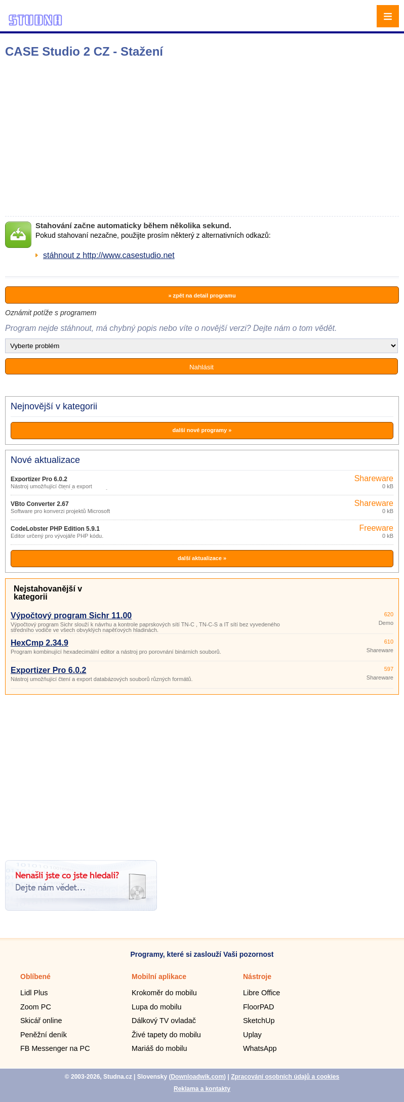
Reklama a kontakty (202, 1088)
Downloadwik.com (197, 1076)
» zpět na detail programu (201, 295)
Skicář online (41, 1020)
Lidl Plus (34, 993)
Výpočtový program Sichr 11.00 (71, 615)
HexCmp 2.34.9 (39, 643)
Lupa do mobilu (156, 1007)
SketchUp (258, 1020)
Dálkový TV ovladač (164, 1020)
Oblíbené (35, 976)
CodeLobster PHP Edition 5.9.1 (55, 528)
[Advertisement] (159, 137)
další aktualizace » (202, 558)
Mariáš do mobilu (159, 1048)
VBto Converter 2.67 (40, 503)
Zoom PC (35, 1007)
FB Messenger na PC (55, 1048)
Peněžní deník (43, 1035)
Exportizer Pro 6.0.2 (39, 479)
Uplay (252, 1035)
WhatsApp (259, 1048)
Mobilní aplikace (159, 976)
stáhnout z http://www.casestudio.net (109, 255)
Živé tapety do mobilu (166, 1035)
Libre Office (261, 993)
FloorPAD (258, 1007)
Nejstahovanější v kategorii (48, 592)
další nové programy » (202, 430)
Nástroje (257, 976)
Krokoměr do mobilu (164, 993)
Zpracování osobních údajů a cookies (285, 1076)
